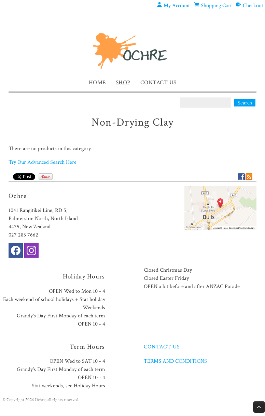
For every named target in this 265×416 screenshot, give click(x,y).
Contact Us (158, 82)
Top (259, 407)
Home (97, 82)
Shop (123, 82)
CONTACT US (162, 346)
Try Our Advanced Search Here (42, 162)
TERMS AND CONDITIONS (175, 361)
